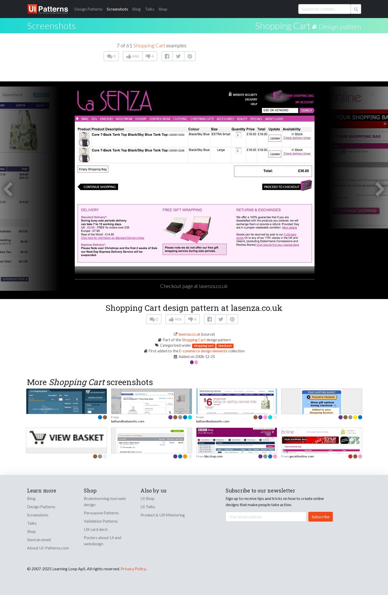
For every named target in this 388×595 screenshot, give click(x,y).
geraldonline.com (302, 456)
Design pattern (340, 26)
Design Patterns (41, 506)
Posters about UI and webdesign (102, 540)
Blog (136, 8)
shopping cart (204, 345)
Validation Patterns (101, 520)
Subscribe (320, 516)
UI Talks (148, 506)
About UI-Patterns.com (48, 547)
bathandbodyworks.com (127, 421)
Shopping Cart (282, 25)
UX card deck (96, 529)
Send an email (39, 539)
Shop (163, 8)
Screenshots (117, 8)
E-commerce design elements (203, 351)
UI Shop (147, 498)
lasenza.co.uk (189, 334)
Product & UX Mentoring (163, 514)
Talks (149, 8)
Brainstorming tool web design (105, 501)
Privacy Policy (133, 568)
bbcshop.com (213, 456)
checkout (225, 345)
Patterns (88, 8)
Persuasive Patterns (101, 512)
